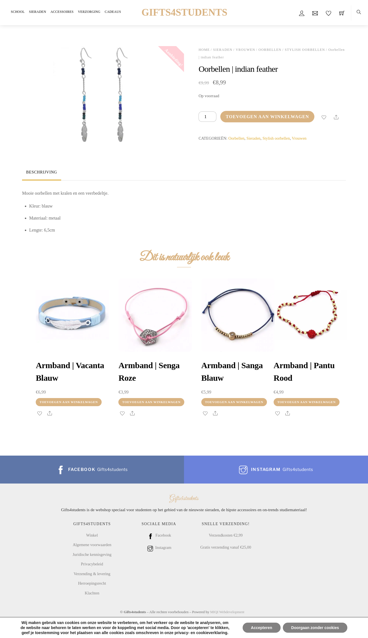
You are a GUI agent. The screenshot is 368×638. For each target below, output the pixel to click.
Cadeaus (113, 12)
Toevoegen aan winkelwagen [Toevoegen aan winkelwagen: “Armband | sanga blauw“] (234, 402)
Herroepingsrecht (92, 583)
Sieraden (37, 12)
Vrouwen (245, 50)
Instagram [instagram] (158, 547)
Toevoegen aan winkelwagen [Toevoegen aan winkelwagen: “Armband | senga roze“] (151, 402)
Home (204, 50)
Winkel (92, 535)
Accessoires (62, 12)
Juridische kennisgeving (92, 554)
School (18, 12)
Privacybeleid (92, 564)
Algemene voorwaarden (92, 544)
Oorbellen (270, 50)
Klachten (92, 593)
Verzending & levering (92, 574)
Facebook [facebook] (159, 535)
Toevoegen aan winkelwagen (267, 116)
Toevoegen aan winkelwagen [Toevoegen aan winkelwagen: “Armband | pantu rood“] (306, 402)
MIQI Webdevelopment (227, 612)
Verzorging (89, 12)
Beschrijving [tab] (41, 172)
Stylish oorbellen (305, 50)
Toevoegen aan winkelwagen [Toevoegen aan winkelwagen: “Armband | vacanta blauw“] (69, 402)
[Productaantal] (207, 116)
